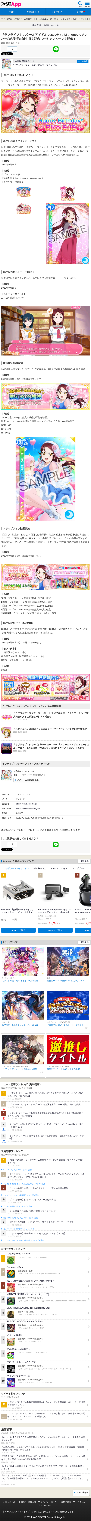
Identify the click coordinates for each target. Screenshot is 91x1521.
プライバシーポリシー (48, 1502)
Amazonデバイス (59, 868)
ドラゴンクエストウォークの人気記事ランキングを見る (24, 1184)
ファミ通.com (79, 1502)
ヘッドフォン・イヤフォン (16, 868)
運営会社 (32, 1502)
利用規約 (22, 1502)
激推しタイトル (51, 25)
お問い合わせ (9, 1502)
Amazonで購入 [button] (18, 930)
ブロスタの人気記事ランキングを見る (17, 1206)
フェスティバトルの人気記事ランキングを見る (20, 1195)
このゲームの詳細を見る (28, 780)
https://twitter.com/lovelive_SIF (28, 808)
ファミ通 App (11, 4)
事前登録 (36, 25)
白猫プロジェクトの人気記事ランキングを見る (20, 1218)
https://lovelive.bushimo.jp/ (26, 804)
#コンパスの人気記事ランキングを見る (17, 1170)
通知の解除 (66, 1502)
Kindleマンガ (40, 868)
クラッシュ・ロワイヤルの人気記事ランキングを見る (23, 1240)
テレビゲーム (78, 868)
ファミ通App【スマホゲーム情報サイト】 (19, 19)
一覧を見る (84, 861)
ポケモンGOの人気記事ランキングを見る (18, 1229)
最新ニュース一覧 (48, 19)
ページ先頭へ (82, 1492)
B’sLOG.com (44, 1505)
